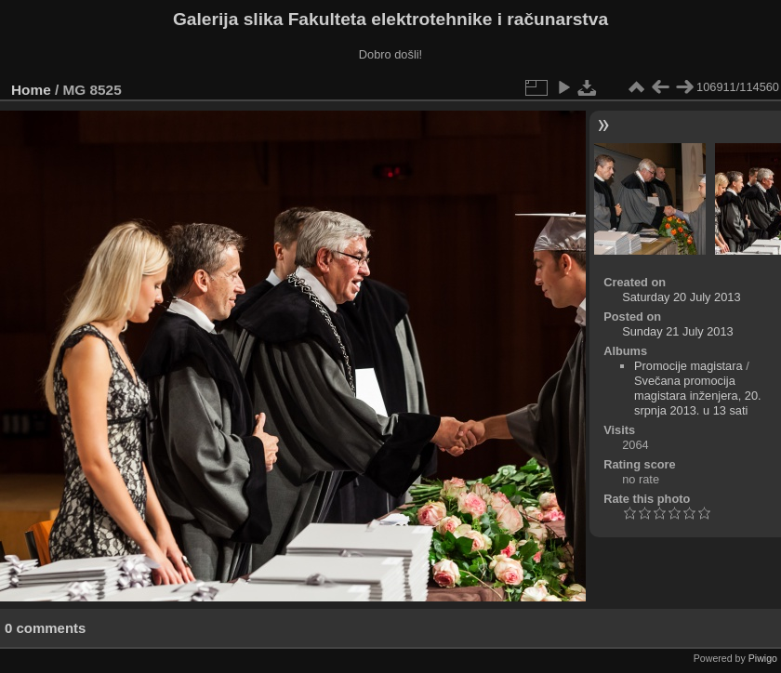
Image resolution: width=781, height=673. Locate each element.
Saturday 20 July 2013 (681, 297)
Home (31, 90)
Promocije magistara (688, 366)
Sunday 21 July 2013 (678, 331)
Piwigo (762, 658)
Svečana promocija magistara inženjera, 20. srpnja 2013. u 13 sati (697, 395)
